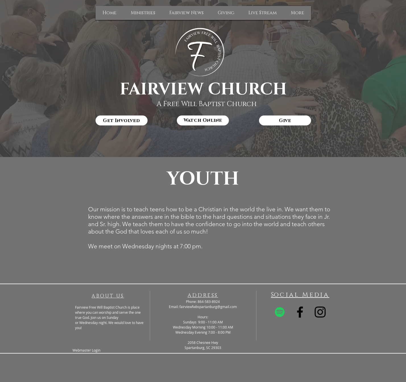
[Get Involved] (122, 120)
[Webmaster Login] (86, 350)
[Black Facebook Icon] (300, 312)
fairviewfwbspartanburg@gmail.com (208, 306)
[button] (143, 13)
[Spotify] (279, 312)
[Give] (285, 120)
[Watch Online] (203, 120)
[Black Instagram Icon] (320, 312)
